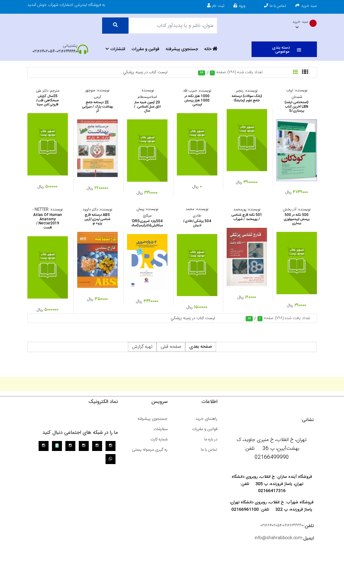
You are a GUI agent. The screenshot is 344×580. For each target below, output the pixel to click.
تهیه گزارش (142, 347)
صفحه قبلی (171, 347)
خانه (211, 49)
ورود (239, 5)
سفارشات (160, 429)
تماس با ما (275, 5)
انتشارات (115, 49)
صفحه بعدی (201, 347)
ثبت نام (215, 5)
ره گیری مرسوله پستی (149, 449)
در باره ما (210, 439)
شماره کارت (158, 439)
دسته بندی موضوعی (286, 49)
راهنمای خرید (206, 418)
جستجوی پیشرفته (182, 49)
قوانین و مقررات (145, 49)
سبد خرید (306, 5)
